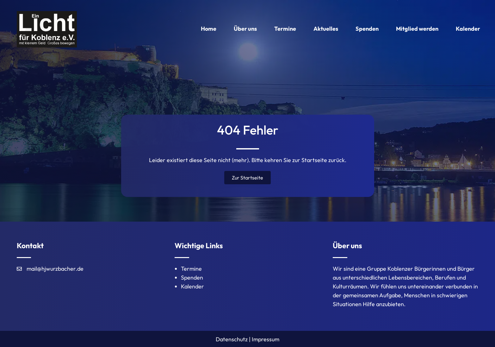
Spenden (192, 277)
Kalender (192, 286)
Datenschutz (232, 339)
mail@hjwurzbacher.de (55, 268)
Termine (191, 268)
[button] (247, 177)
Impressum (265, 339)
